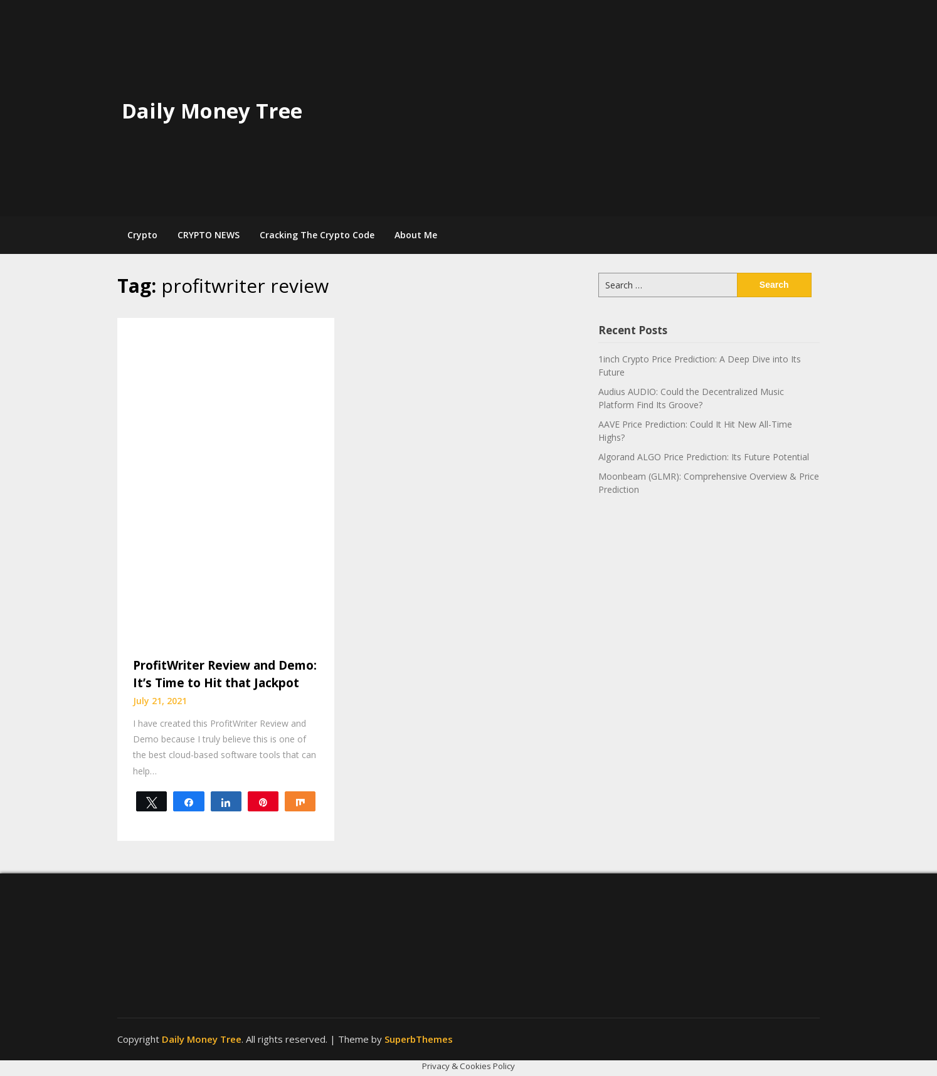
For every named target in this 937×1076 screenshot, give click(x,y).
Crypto (142, 235)
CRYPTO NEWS (208, 235)
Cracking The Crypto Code (317, 235)
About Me (415, 235)
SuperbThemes (418, 1039)
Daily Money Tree (212, 111)
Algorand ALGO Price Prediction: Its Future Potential (703, 457)
